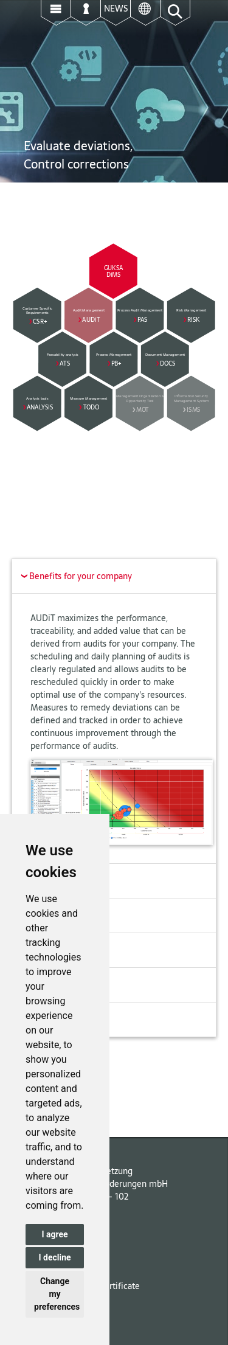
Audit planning (53, 915)
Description (47, 880)
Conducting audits (60, 950)
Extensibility (49, 1019)
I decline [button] (54, 1257)
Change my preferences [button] (57, 1294)
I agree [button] (54, 1234)
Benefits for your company (74, 576)
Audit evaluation (56, 984)
